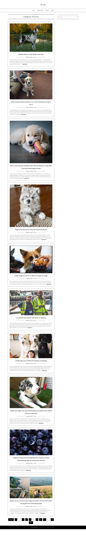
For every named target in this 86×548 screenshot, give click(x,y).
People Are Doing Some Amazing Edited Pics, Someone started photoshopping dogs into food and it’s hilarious (31, 474)
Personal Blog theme (51, 546)
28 (52, 538)
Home (33, 10)
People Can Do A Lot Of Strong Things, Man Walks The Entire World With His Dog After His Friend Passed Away (31, 519)
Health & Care (40, 10)
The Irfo (43, 4)
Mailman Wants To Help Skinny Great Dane (31, 54)
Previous (11, 538)
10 (40, 538)
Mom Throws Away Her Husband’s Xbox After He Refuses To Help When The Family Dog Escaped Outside (31, 168)
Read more (25, 64)
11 (44, 538)
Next (31, 541)
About (52, 10)
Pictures (47, 10)
